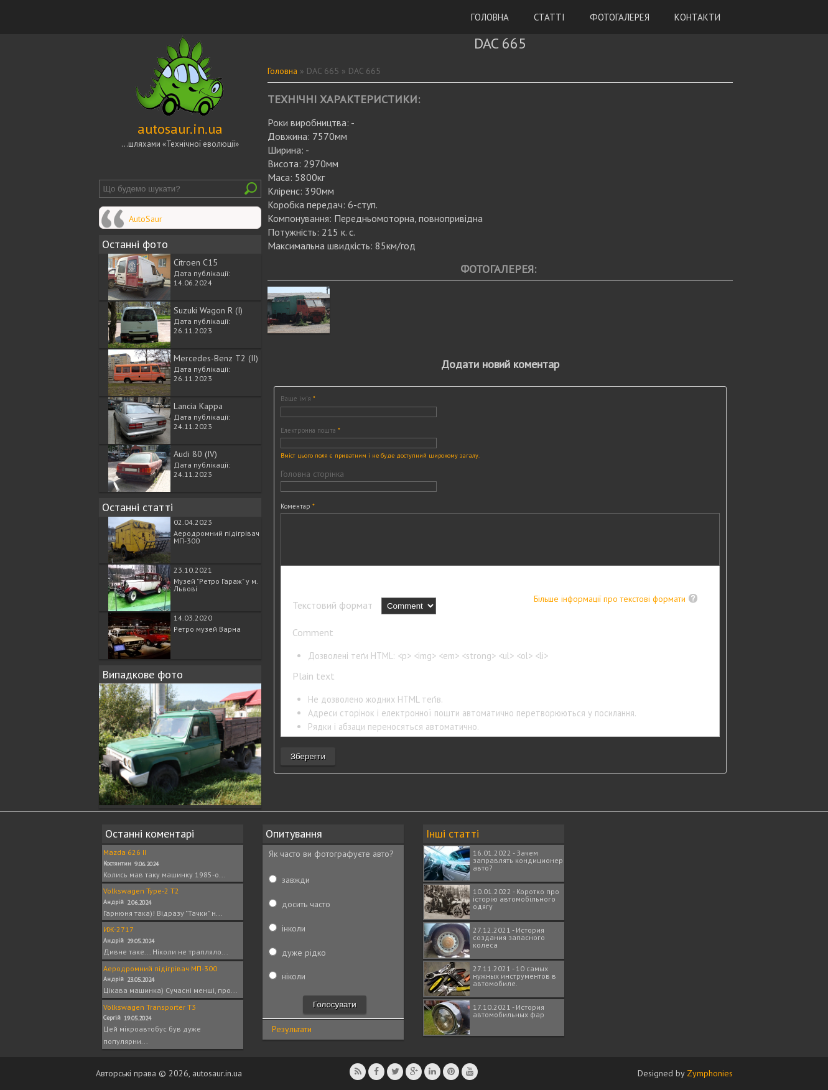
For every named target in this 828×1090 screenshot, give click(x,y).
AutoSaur (145, 218)
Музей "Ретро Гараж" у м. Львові (216, 584)
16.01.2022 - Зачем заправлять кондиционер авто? (518, 860)
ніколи (293, 976)
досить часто (306, 904)
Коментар (298, 506)
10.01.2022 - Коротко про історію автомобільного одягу (516, 899)
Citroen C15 (196, 262)
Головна (490, 17)
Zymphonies (710, 1073)
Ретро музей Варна (207, 629)
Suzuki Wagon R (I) (208, 310)
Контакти (697, 17)
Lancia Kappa (198, 406)
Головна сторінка (312, 473)
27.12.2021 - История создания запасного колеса (509, 937)
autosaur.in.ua (180, 128)
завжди (296, 879)
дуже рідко (304, 952)
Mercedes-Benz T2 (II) (216, 358)
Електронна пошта (310, 430)
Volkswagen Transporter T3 (149, 1007)
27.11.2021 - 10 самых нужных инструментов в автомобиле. (514, 976)
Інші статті (452, 833)
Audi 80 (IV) (195, 454)
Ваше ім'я (298, 398)
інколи (293, 928)
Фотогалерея (619, 17)
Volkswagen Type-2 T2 (141, 890)
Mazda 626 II (124, 852)
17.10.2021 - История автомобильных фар (508, 1010)
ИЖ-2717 (118, 929)
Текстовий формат (333, 614)
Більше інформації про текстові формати (610, 608)
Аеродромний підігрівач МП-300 (216, 537)
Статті (549, 17)
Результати (292, 1029)
